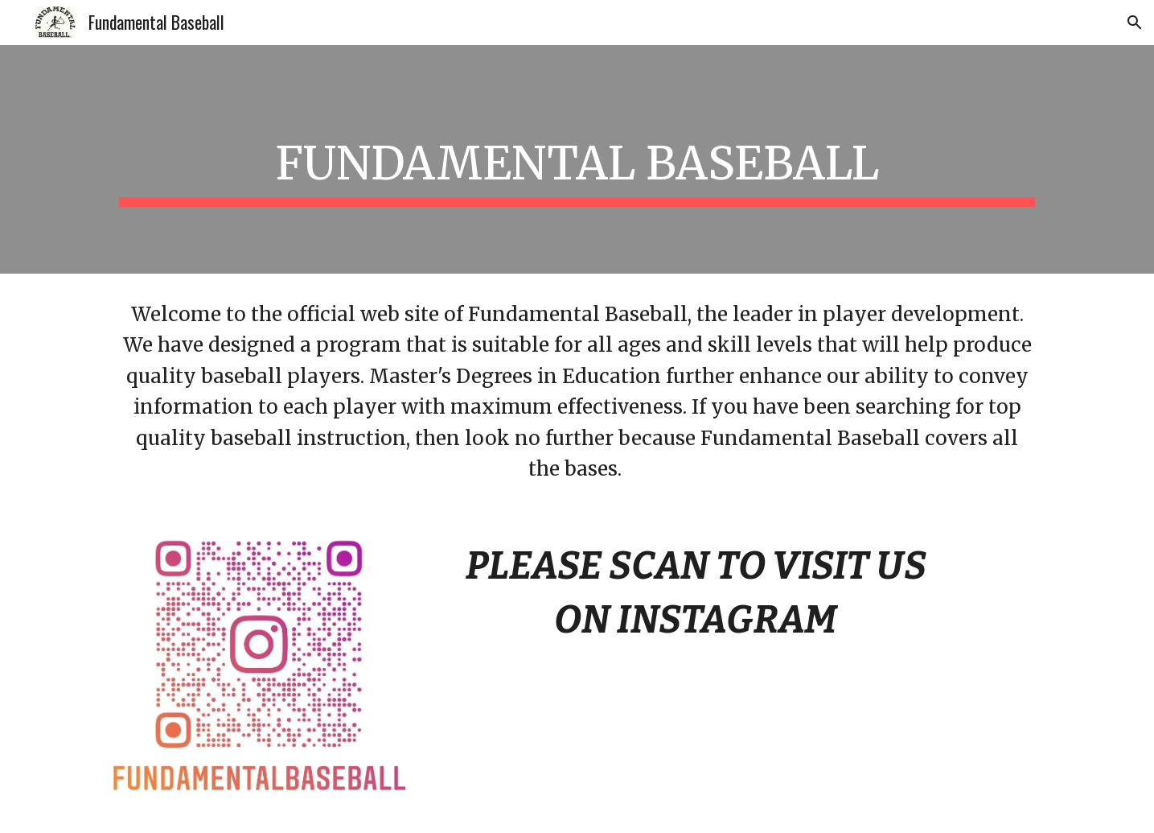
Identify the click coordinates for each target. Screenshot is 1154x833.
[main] (577, 159)
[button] (1134, 22)
